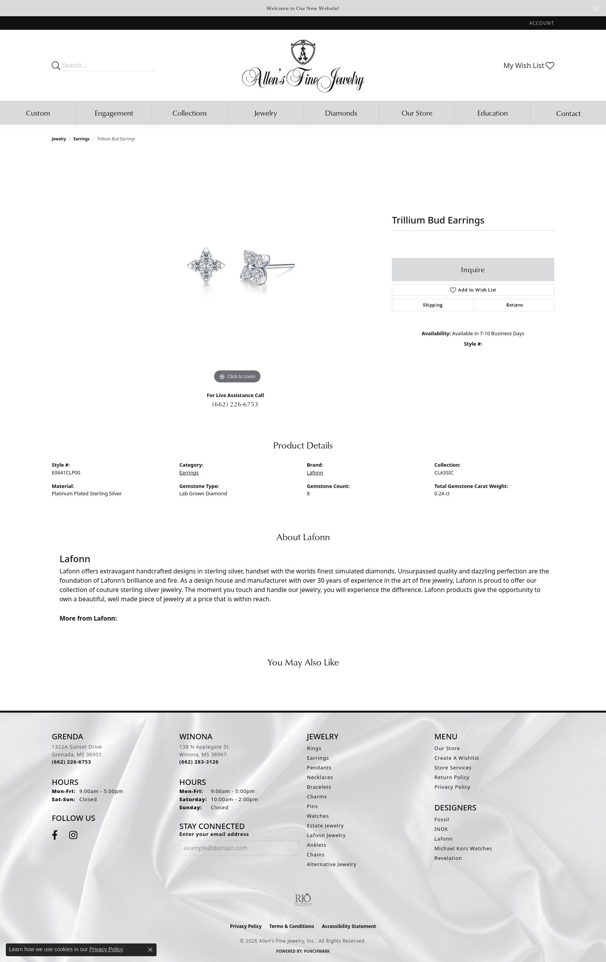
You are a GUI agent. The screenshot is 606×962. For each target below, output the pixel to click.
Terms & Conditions (291, 926)
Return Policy (452, 777)
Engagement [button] (114, 112)
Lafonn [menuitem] (443, 838)
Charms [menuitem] (317, 796)
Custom (38, 112)
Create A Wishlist (456, 757)
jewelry (59, 139)
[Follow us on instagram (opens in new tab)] (73, 835)
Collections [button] (189, 112)
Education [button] (492, 112)
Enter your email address (214, 834)
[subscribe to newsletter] (288, 848)
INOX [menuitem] (441, 829)
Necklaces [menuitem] (320, 777)
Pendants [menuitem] (319, 767)
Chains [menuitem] (316, 854)
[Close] (596, 8)
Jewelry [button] (265, 112)
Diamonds (341, 112)
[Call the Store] (71, 761)
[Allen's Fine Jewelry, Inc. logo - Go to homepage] (303, 65)
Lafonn (315, 472)
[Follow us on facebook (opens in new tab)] (54, 835)
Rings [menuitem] (314, 748)
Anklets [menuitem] (317, 844)
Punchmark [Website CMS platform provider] (317, 951)
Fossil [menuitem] (441, 819)
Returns (514, 305)
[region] (237, 269)
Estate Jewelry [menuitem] (325, 825)
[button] (541, 23)
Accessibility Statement (349, 926)
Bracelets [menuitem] (319, 786)
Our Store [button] (417, 112)
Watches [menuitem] (318, 815)
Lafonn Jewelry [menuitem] (326, 835)
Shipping (432, 305)
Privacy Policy (452, 786)
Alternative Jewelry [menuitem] (331, 864)
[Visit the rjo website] (303, 899)
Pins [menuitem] (312, 806)
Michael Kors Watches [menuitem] (463, 848)
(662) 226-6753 (235, 404)
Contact (568, 113)
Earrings (82, 139)
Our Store (447, 748)
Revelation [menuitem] (448, 858)
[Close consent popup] (150, 949)
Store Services (453, 767)
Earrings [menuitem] (318, 757)
